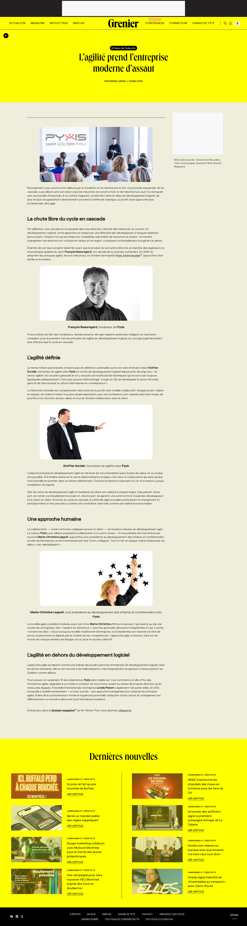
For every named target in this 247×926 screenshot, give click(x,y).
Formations (178, 23)
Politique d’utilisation (158, 919)
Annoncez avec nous (171, 914)
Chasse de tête (203, 23)
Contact (146, 914)
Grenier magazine (63, 710)
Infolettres (59, 23)
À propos (74, 914)
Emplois (78, 23)
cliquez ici (125, 710)
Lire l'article (75, 794)
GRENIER (234, 915)
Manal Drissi (118, 81)
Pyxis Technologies (129, 255)
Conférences (154, 23)
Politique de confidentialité (122, 919)
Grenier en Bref (89, 919)
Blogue (91, 914)
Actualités (17, 23)
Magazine (38, 23)
